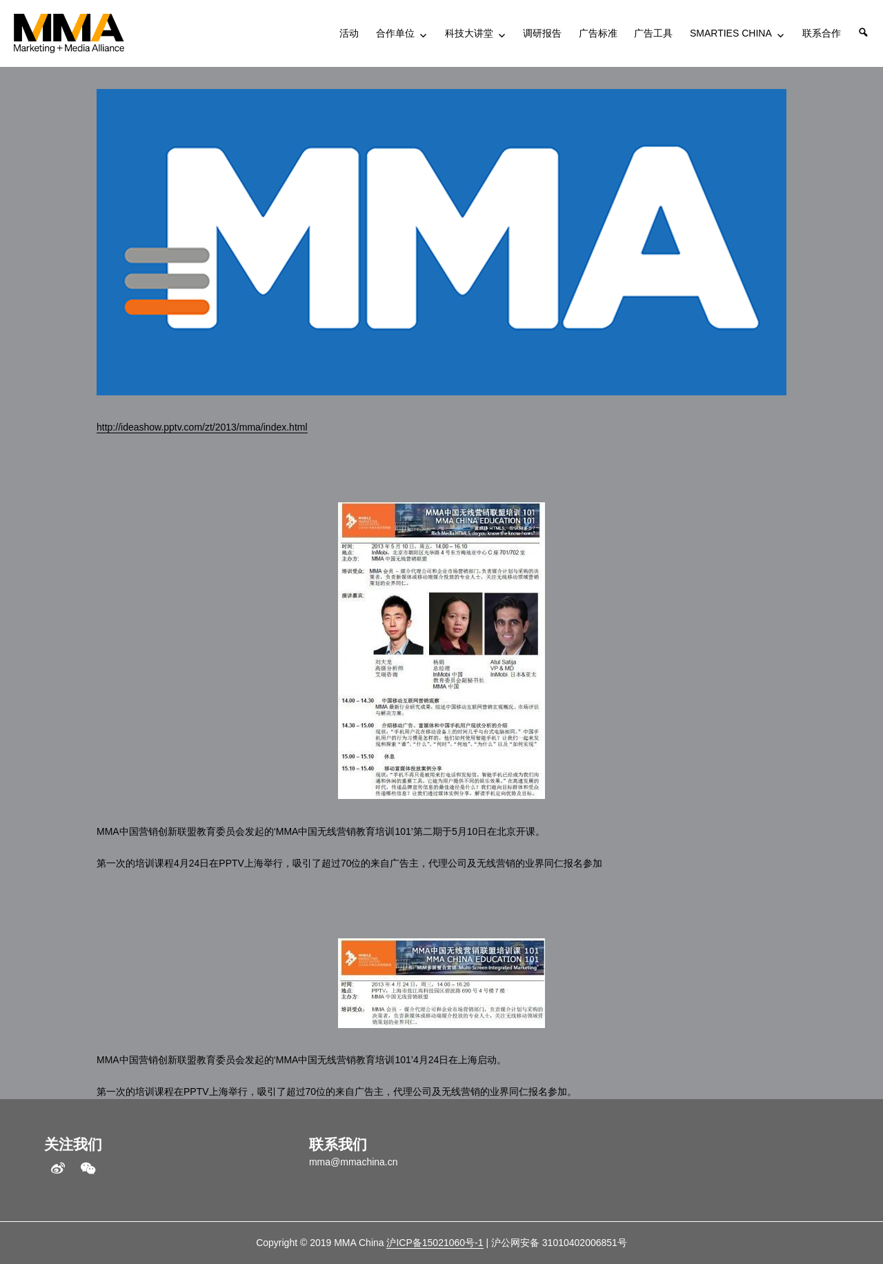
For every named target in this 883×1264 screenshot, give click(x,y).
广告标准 (598, 33)
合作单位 (395, 33)
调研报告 (542, 33)
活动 (349, 33)
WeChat (88, 1169)
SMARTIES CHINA (731, 33)
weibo (58, 1169)
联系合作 (821, 33)
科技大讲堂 (469, 33)
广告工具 (653, 33)
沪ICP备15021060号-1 (434, 1242)
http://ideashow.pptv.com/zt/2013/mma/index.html (202, 427)
